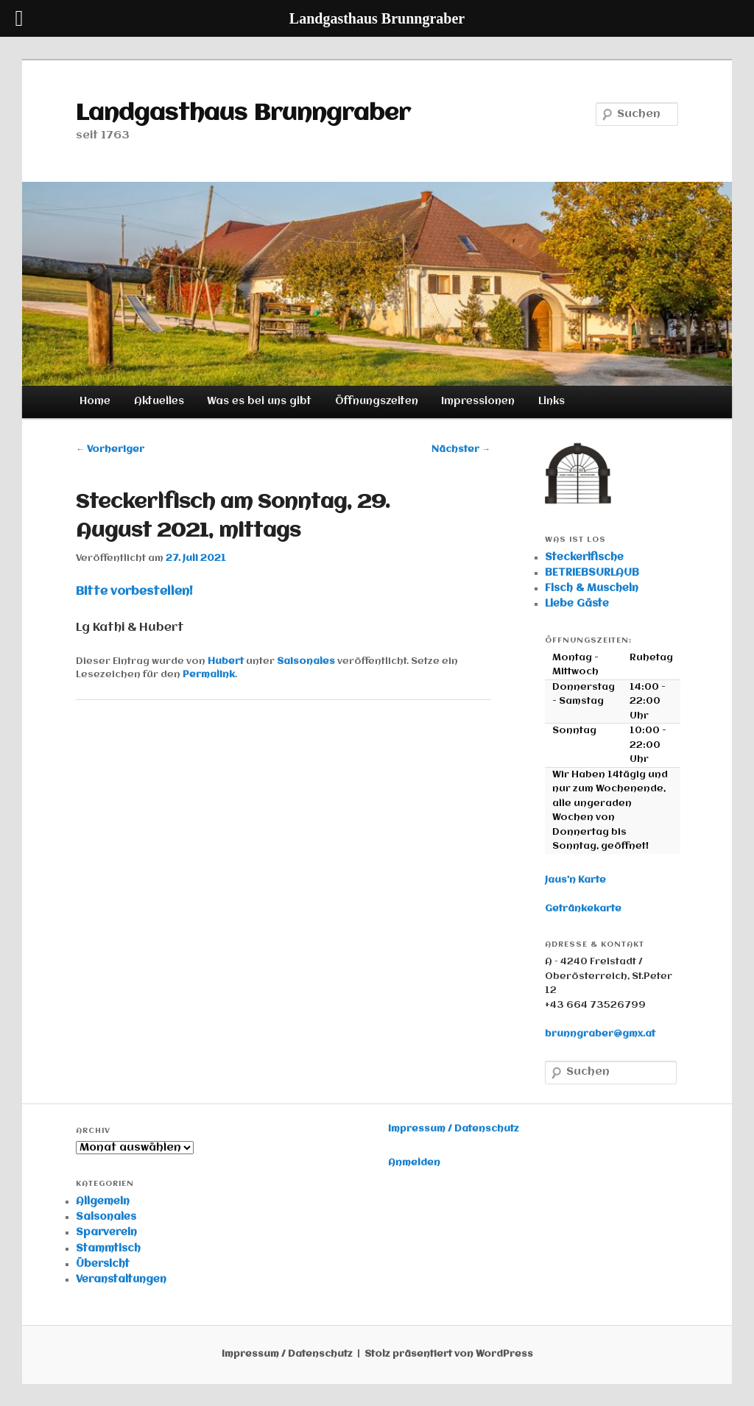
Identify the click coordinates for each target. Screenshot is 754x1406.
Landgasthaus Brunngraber (243, 114)
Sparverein (106, 1232)
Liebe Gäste (577, 603)
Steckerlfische (584, 557)
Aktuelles (159, 401)
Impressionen (478, 401)
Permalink (209, 674)
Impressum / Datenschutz (453, 1129)
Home (95, 401)
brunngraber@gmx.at (600, 1034)
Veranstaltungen (121, 1279)
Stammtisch (108, 1248)
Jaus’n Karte (575, 880)
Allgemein (103, 1201)
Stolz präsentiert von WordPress (448, 1354)
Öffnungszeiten (376, 401)
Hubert (226, 661)
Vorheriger (110, 449)
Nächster (460, 449)
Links (551, 401)
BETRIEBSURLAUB (592, 573)
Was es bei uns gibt (259, 401)
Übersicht (103, 1264)
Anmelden (414, 1162)
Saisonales (306, 661)
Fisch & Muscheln (591, 588)
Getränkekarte (583, 909)
